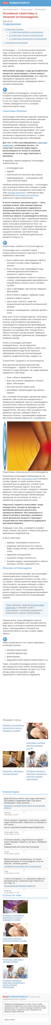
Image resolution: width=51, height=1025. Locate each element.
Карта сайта (9, 1019)
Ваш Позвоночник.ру (10, 9)
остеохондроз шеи (28, 479)
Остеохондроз (40, 9)
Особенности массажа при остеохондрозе (22, 866)
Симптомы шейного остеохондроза (26, 32)
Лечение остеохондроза (16, 43)
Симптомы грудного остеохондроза (26, 35)
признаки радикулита (16, 193)
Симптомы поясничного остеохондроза (28, 39)
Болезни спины (26, 9)
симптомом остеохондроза (26, 195)
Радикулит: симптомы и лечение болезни (15, 953)
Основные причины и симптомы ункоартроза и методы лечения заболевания (15, 976)
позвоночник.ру (16, 3)
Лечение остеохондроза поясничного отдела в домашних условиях (15, 910)
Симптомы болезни (14, 29)
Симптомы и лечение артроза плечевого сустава (15, 932)
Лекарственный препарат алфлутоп (20, 886)
